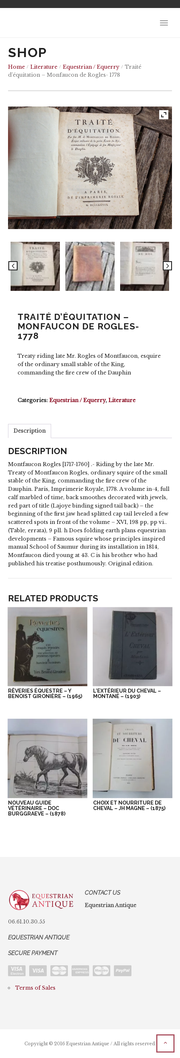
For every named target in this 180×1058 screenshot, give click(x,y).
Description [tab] (30, 431)
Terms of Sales (35, 988)
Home (16, 67)
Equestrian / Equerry (91, 67)
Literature (43, 67)
